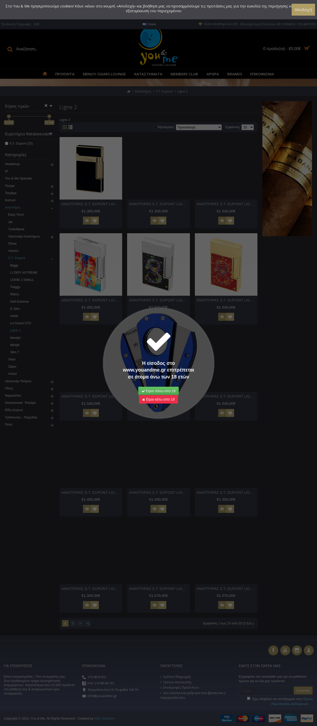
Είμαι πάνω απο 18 (158, 391)
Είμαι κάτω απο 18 (158, 399)
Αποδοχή (303, 9)
